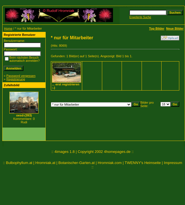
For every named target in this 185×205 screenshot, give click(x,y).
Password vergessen (20, 75)
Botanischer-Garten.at (77, 163)
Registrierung (15, 79)
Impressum (173, 163)
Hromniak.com (110, 163)
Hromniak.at (45, 163)
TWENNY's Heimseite (142, 163)
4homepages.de (117, 151)
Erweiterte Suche (140, 17)
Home (8, 28)
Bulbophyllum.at (19, 163)
